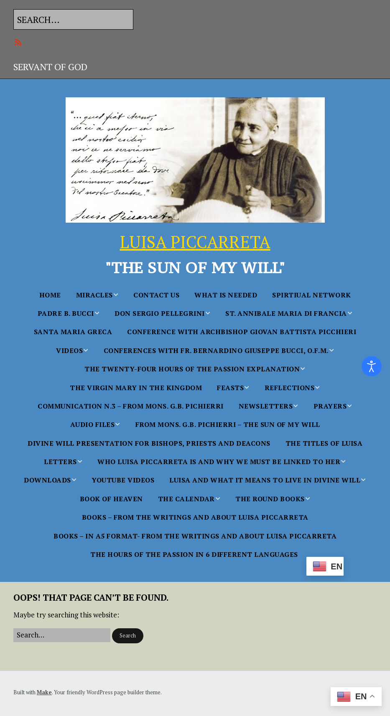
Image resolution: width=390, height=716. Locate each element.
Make (44, 692)
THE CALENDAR (186, 498)
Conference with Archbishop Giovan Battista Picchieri (241, 331)
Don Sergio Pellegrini (160, 313)
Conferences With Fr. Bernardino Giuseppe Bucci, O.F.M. (216, 350)
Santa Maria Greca (73, 331)
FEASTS (230, 387)
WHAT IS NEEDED (225, 295)
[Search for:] (73, 19)
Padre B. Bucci (66, 313)
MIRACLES (94, 295)
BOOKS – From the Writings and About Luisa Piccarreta (195, 517)
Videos (69, 350)
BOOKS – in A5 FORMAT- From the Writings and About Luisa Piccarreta (195, 536)
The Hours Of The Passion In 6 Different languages (194, 554)
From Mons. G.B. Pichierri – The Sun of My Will (227, 424)
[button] (127, 635)
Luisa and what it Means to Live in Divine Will (264, 480)
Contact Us (156, 295)
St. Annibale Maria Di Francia (286, 313)
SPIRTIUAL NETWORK (311, 295)
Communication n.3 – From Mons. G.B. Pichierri (131, 406)
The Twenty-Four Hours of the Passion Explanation (192, 368)
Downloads (47, 480)
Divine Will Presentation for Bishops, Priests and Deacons (149, 443)
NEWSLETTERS (266, 406)
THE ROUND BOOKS (270, 498)
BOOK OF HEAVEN (111, 498)
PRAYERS (330, 406)
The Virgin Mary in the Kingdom (136, 387)
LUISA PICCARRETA (195, 242)
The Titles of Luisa (324, 443)
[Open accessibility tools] (372, 366)
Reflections (290, 387)
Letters (60, 461)
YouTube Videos (123, 480)
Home (50, 295)
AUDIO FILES (92, 424)
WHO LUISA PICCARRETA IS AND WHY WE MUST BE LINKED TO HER (218, 461)
